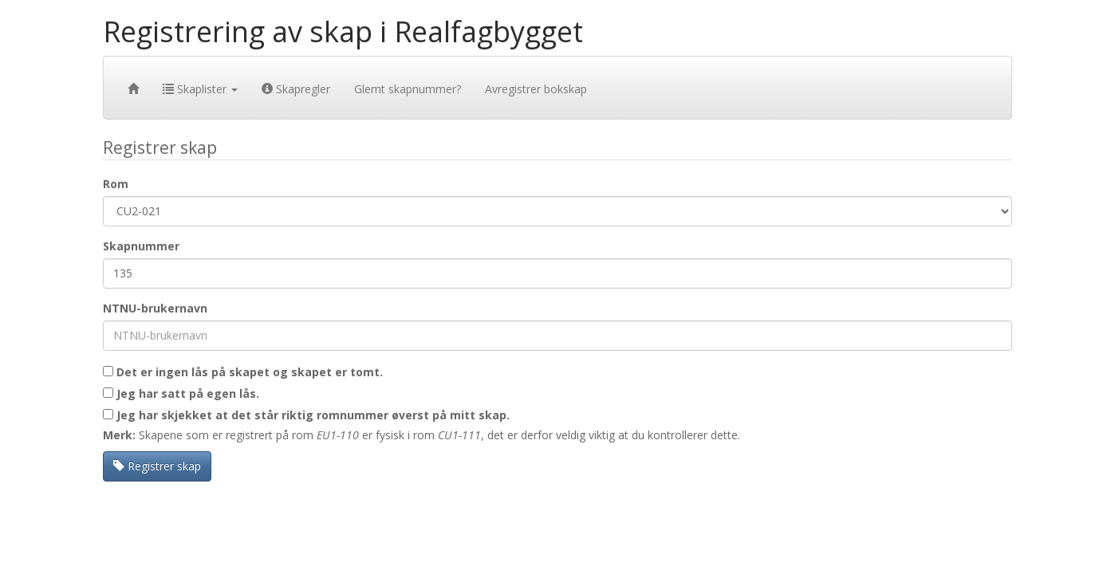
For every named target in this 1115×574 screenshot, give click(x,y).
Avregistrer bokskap (536, 88)
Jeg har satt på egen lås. (181, 393)
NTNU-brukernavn (155, 308)
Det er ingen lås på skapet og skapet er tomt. (243, 371)
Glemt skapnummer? (407, 88)
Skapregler (296, 88)
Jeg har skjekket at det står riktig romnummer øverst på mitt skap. (306, 415)
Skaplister (200, 88)
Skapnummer (141, 246)
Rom (115, 183)
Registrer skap (157, 466)
